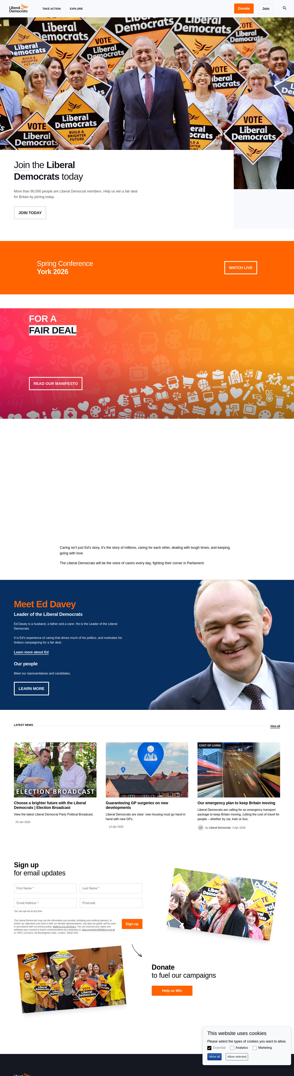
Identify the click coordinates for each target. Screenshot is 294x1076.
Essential (219, 1047)
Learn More (31, 688)
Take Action (51, 12)
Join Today (30, 213)
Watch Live (240, 268)
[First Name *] (45, 888)
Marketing (265, 1047)
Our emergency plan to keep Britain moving (236, 803)
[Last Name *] (111, 888)
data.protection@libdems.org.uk (98, 929)
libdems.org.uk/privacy (64, 926)
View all (275, 726)
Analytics (242, 1047)
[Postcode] (111, 903)
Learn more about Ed (31, 652)
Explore (76, 12)
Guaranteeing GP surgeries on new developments (137, 805)
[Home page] (19, 7)
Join (22, 165)
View (147, 363)
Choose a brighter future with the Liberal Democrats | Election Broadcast (50, 805)
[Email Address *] (45, 903)
